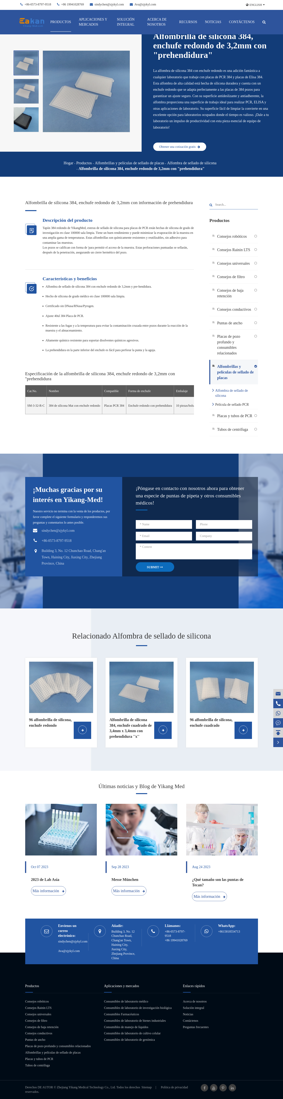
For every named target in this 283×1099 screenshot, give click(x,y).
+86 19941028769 (72, 4)
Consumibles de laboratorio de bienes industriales (135, 1020)
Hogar (68, 163)
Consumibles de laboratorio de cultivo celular (132, 1033)
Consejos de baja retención (230, 293)
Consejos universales (233, 263)
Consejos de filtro (231, 277)
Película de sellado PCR (230, 404)
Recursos (188, 22)
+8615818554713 (229, 931)
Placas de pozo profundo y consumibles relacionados (228, 344)
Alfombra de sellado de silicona (191, 163)
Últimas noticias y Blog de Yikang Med (142, 786)
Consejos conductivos (234, 309)
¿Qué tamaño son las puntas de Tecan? (217, 882)
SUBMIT (155, 567)
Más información (48, 891)
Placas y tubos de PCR (234, 416)
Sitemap (147, 1087)
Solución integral (126, 21)
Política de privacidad (174, 1087)
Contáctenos (241, 22)
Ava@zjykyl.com (145, 4)
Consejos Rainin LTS (233, 250)
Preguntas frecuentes (196, 1027)
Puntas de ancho (229, 323)
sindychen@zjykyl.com (109, 4)
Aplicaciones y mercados (93, 21)
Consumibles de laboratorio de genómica (129, 1039)
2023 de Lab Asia (45, 879)
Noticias (213, 22)
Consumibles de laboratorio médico (126, 1001)
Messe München (125, 879)
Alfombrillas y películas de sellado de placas (129, 163)
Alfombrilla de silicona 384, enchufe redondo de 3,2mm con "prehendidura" (142, 168)
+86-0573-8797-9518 (38, 4)
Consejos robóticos (232, 236)
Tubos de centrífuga (232, 429)
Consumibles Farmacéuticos (121, 1014)
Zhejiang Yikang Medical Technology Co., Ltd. (86, 1087)
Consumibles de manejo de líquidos (126, 1027)
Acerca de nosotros (157, 21)
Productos (60, 22)
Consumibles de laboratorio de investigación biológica (138, 1007)
